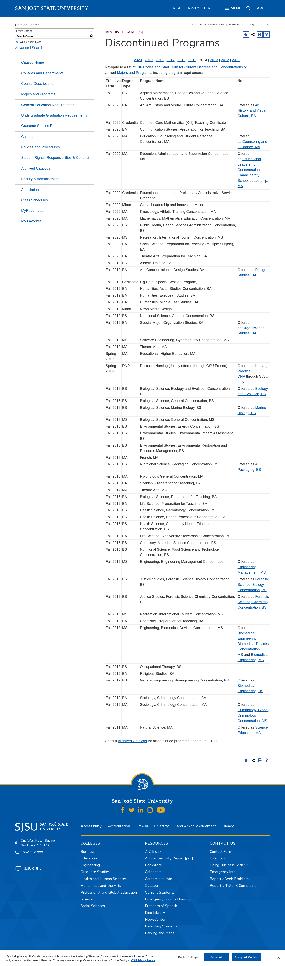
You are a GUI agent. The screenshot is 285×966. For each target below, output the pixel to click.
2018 (160, 60)
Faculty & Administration (40, 179)
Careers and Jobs (159, 878)
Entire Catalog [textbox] (24, 30)
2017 (171, 60)
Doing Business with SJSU (231, 865)
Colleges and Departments (42, 73)
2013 (214, 60)
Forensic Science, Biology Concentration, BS (253, 584)
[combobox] (230, 24)
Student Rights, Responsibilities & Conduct (55, 158)
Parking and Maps (159, 933)
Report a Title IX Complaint (233, 885)
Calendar (28, 137)
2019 (149, 60)
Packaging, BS (249, 470)
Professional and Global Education (109, 892)
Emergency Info (222, 871)
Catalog (151, 885)
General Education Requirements (47, 105)
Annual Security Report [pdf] (169, 858)
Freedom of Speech (161, 905)
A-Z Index (153, 851)
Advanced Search (29, 48)
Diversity (161, 826)
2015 (192, 60)
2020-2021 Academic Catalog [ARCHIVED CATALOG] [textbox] (222, 24)
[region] (178, 8)
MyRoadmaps (32, 211)
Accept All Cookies (246, 957)
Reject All (216, 957)
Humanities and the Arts (101, 885)
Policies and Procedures (40, 147)
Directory (217, 858)
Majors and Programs (38, 94)
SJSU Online (32, 868)
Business (88, 851)
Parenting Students (161, 926)
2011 (236, 60)
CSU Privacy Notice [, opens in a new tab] (143, 960)
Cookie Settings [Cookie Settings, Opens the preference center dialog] (188, 957)
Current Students (159, 892)
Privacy (228, 826)
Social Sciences (93, 905)
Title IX (142, 826)
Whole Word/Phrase (30, 42)
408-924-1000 (32, 852)
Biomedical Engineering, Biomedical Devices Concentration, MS (253, 644)
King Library (155, 912)
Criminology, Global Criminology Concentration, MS (253, 715)
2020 (138, 60)
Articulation (30, 190)
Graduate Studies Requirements (46, 126)
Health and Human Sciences (104, 878)
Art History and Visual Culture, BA (252, 110)
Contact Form (221, 851)
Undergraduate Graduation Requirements (54, 115)
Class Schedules (34, 200)
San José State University (51, 8)
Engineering (90, 865)
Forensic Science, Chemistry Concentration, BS (253, 602)
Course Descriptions (37, 84)
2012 (225, 60)
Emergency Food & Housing (168, 899)
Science (87, 899)
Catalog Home (32, 62)
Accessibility (91, 826)
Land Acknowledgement (195, 826)
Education (89, 858)
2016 (181, 60)
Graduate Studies (95, 871)
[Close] (278, 957)
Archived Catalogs (35, 168)
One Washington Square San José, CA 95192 (38, 843)
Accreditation (118, 826)
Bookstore (153, 865)
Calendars (153, 871)
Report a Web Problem (229, 878)
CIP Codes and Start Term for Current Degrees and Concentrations (189, 67)
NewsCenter (155, 919)
